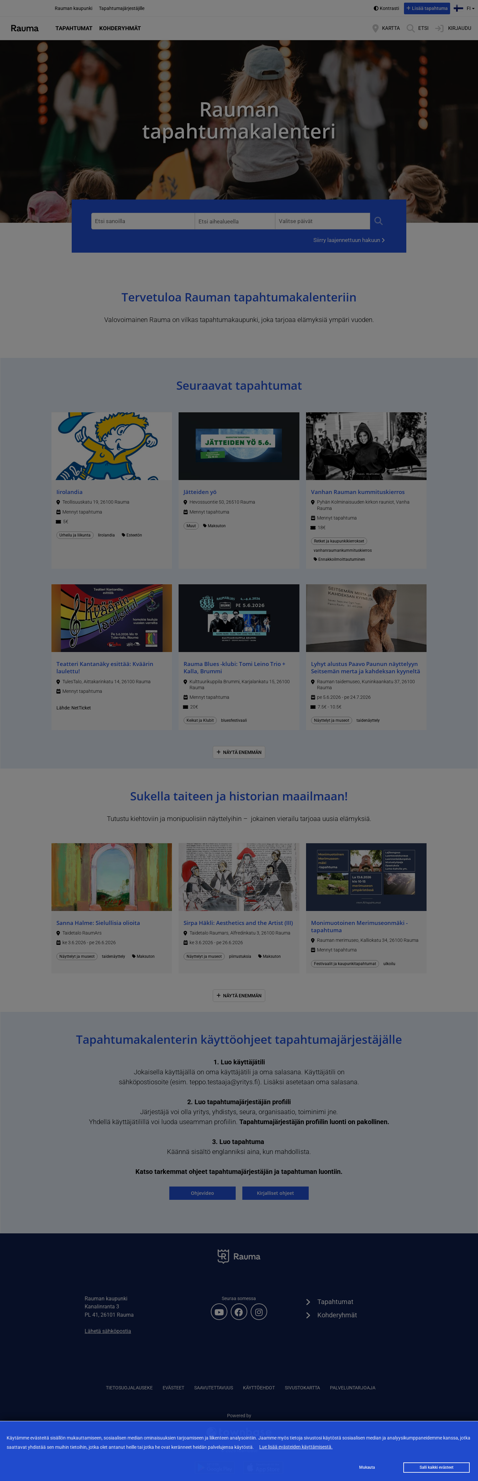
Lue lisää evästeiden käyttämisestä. (296, 1446)
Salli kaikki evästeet (436, 1467)
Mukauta (367, 1467)
